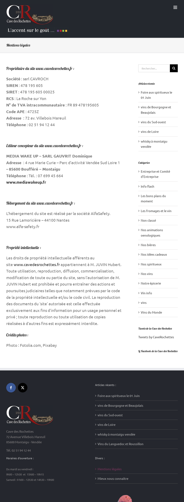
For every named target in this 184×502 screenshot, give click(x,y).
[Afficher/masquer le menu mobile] (175, 7)
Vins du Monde (151, 312)
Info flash (147, 186)
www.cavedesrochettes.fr (37, 264)
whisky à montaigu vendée (116, 434)
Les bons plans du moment (153, 198)
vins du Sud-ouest (153, 122)
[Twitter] (22, 387)
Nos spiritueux (151, 264)
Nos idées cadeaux (154, 254)
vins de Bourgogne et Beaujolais (120, 405)
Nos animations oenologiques (152, 232)
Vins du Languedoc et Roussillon (121, 444)
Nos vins (147, 274)
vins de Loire (150, 131)
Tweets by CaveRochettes (156, 337)
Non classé (148, 220)
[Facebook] (11, 387)
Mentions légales (110, 469)
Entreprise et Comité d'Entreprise (155, 173)
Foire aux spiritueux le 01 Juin (119, 396)
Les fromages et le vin (156, 211)
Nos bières (148, 245)
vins (144, 302)
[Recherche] (174, 68)
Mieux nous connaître (113, 478)
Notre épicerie (151, 283)
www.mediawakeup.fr (26, 182)
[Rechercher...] (154, 68)
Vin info (146, 293)
